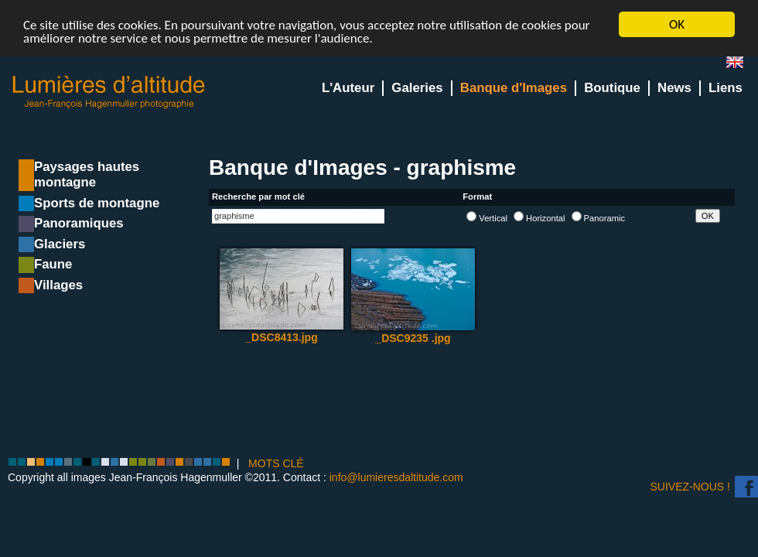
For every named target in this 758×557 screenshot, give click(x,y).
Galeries (416, 87)
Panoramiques (79, 223)
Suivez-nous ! (690, 486)
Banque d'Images (513, 87)
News (674, 87)
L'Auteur (348, 87)
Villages (58, 285)
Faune (53, 264)
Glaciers (59, 244)
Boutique (612, 87)
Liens (725, 87)
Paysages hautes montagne (86, 174)
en (741, 65)
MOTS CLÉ (276, 463)
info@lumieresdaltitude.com (396, 477)
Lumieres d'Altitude (109, 92)
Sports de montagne (96, 203)
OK (677, 24)
